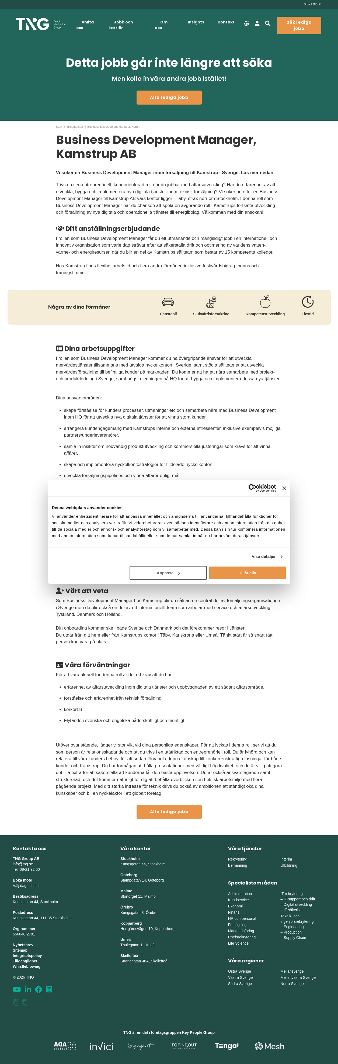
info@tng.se (23, 864)
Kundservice (238, 900)
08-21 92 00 (312, 4)
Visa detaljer (264, 556)
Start (59, 126)
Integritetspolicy (27, 956)
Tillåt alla (247, 573)
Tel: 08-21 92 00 (26, 869)
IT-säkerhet (293, 910)
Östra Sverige (239, 971)
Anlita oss (85, 24)
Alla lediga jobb (169, 97)
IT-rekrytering (291, 894)
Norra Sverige (292, 984)
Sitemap (20, 950)
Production (293, 932)
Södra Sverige (240, 984)
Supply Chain (295, 937)
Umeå (125, 939)
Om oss (161, 24)
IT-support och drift (299, 899)
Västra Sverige (240, 977)
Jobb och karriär (121, 24)
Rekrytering (238, 859)
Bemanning (237, 865)
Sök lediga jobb (299, 25)
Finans (233, 912)
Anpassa (168, 573)
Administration (240, 894)
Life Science (238, 943)
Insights (196, 22)
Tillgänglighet (25, 961)
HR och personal (242, 918)
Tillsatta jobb (75, 126)
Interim (286, 859)
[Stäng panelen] (284, 488)
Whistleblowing (27, 966)
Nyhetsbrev (23, 945)
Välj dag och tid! (26, 885)
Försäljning (237, 925)
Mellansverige (292, 971)
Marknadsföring (241, 931)
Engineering (294, 927)
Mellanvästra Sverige (298, 977)
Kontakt (226, 22)
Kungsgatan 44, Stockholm (35, 902)
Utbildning (288, 865)
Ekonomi (235, 906)
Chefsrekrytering (242, 937)
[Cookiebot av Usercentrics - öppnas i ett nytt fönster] (252, 488)
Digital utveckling (298, 904)
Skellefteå (129, 956)
